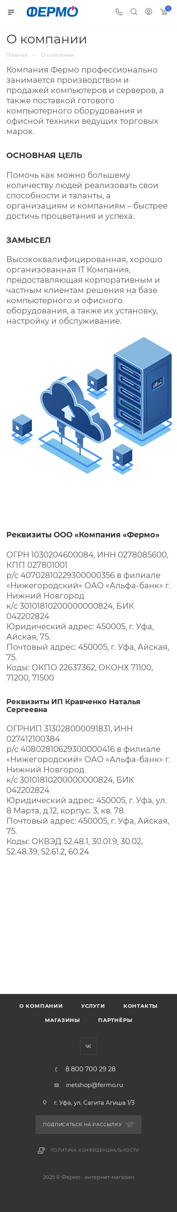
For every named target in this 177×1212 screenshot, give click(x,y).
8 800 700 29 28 (90, 1069)
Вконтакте (88, 1046)
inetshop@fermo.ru (94, 1085)
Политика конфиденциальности (95, 1150)
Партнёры (115, 1020)
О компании (41, 1006)
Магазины (62, 1020)
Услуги (93, 1006)
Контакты (140, 1006)
